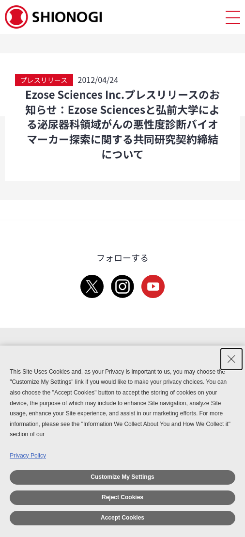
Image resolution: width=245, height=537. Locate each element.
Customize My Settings (122, 477)
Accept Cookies (122, 517)
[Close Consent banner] (231, 359)
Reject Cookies (122, 497)
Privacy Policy (28, 455)
